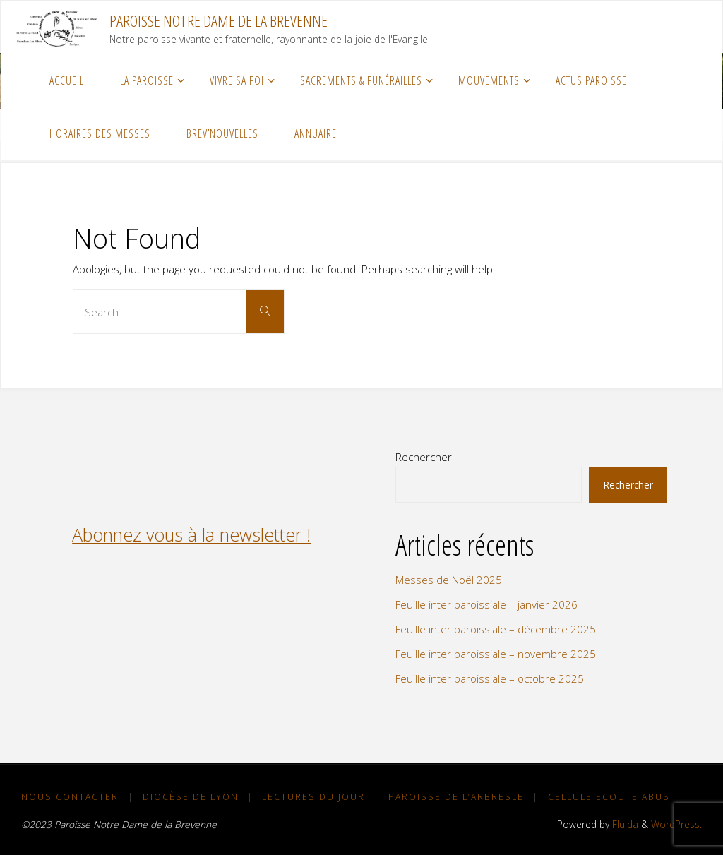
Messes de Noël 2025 (448, 580)
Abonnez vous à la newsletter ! (191, 534)
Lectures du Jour (313, 797)
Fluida (623, 824)
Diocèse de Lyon (191, 797)
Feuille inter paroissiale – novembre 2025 (495, 654)
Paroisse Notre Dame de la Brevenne (218, 21)
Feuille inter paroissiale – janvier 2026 (486, 604)
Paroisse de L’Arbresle (456, 797)
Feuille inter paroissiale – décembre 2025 (495, 629)
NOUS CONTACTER (70, 797)
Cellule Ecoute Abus (609, 797)
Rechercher (423, 457)
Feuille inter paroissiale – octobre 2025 (489, 678)
